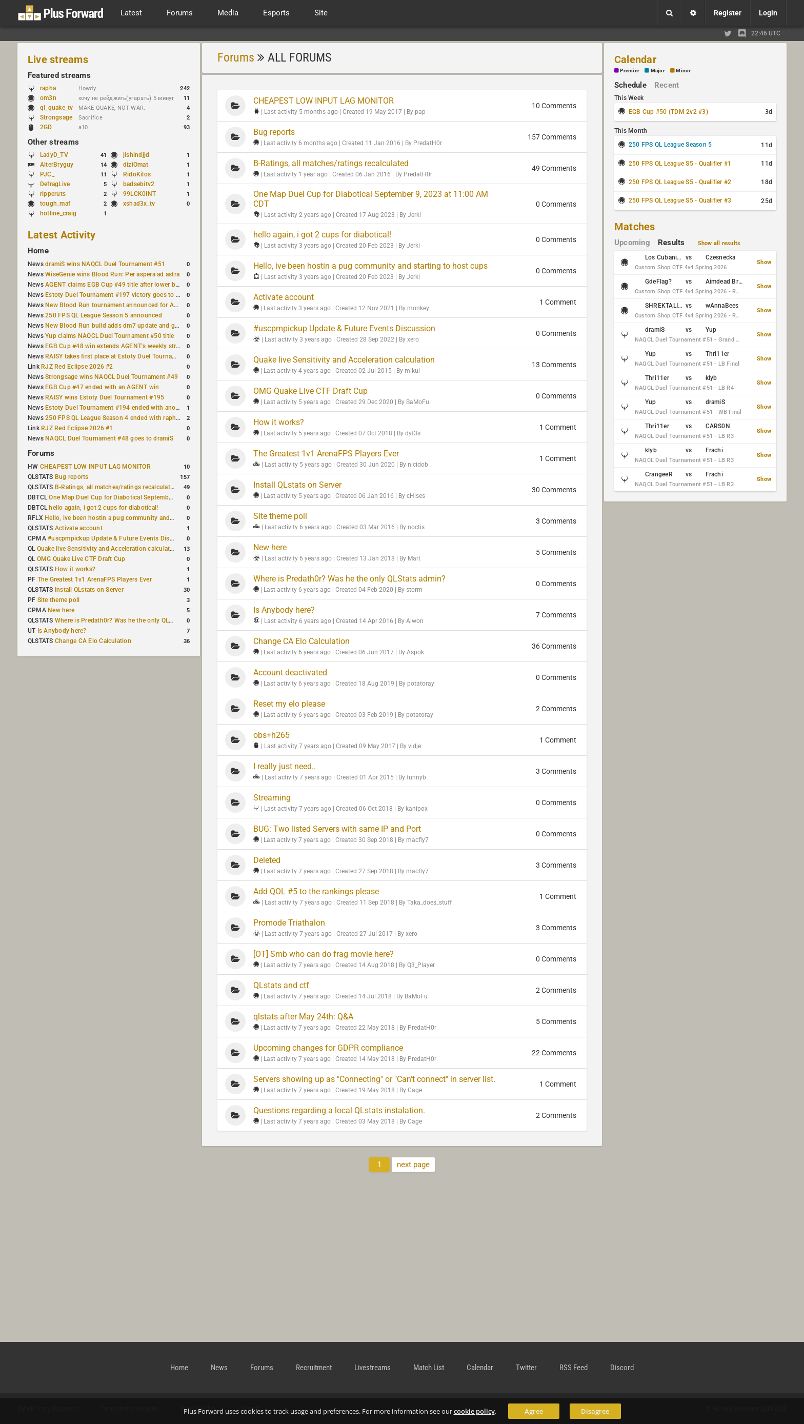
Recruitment (314, 1367)
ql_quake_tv (56, 107)
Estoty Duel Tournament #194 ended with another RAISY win (131, 407)
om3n (53, 98)
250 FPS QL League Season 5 (670, 144)
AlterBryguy (57, 164)
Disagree (595, 1411)
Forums (41, 453)
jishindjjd (136, 154)
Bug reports (72, 476)
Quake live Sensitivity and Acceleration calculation (108, 548)
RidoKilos (137, 174)
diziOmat (135, 164)
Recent (666, 85)
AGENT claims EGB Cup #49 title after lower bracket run (124, 284)
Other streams (53, 142)
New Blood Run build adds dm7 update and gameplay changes (134, 325)
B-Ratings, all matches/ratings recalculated (116, 487)
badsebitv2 (138, 184)
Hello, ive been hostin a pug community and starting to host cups (138, 518)
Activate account (79, 528)
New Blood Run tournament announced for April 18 (118, 305)
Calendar (635, 59)
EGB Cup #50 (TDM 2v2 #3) (668, 111)
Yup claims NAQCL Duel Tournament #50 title (109, 335)
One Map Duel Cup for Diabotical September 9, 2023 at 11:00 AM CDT (148, 497)
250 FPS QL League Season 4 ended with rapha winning (124, 418)
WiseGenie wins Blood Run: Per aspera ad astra (112, 274)
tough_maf (55, 203)
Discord (622, 1367)
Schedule (630, 85)
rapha (48, 88)
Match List (428, 1367)
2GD (46, 127)
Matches (634, 226)
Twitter (526, 1367)
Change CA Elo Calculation (93, 641)
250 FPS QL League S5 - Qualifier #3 (680, 200)
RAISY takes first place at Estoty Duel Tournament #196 (124, 356)
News (219, 1367)
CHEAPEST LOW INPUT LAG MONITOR (95, 466)
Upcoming (632, 242)
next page (413, 1164)
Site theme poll (58, 600)
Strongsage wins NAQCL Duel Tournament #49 (111, 376)
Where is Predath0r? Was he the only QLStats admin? (130, 620)
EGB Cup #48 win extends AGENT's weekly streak (115, 346)
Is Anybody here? (62, 630)
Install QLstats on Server (89, 589)
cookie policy (474, 1411)
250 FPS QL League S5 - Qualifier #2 (680, 182)
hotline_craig (58, 213)
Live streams (58, 59)
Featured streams (59, 75)
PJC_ (47, 174)
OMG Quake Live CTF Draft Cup (81, 559)
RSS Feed (573, 1367)
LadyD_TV (54, 154)
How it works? (75, 569)
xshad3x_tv (139, 203)
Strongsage (56, 117)
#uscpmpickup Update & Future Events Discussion (120, 538)
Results (671, 242)
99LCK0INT (139, 193)
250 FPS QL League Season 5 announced (103, 315)
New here (61, 610)
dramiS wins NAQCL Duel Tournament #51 (105, 264)
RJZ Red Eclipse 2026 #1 (77, 428)
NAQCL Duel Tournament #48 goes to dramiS (109, 438)
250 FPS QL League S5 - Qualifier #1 (680, 163)
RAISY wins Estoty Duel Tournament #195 (104, 397)
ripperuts (53, 193)
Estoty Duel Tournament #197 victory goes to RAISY (119, 294)
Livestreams (372, 1367)
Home (38, 250)
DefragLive (55, 184)
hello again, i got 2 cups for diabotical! (103, 507)
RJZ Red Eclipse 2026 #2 (77, 366)
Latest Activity (62, 235)
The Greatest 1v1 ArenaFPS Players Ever (94, 579)
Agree (534, 1411)
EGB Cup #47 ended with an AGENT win (102, 387)
